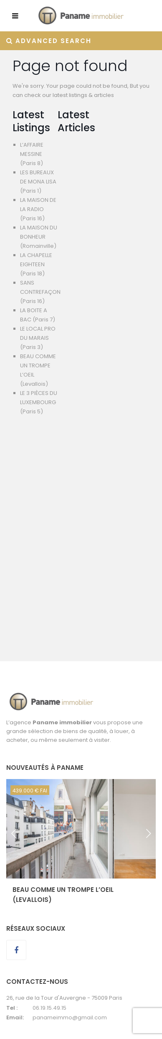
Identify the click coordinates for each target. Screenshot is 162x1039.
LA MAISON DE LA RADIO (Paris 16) (38, 209)
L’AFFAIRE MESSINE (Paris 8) (31, 154)
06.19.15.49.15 (49, 1008)
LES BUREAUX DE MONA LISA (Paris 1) (38, 181)
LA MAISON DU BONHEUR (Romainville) (38, 237)
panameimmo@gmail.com (70, 1017)
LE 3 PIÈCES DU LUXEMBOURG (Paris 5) (38, 402)
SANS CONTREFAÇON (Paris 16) (40, 292)
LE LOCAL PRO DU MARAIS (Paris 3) (38, 338)
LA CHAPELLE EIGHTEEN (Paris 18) (36, 264)
